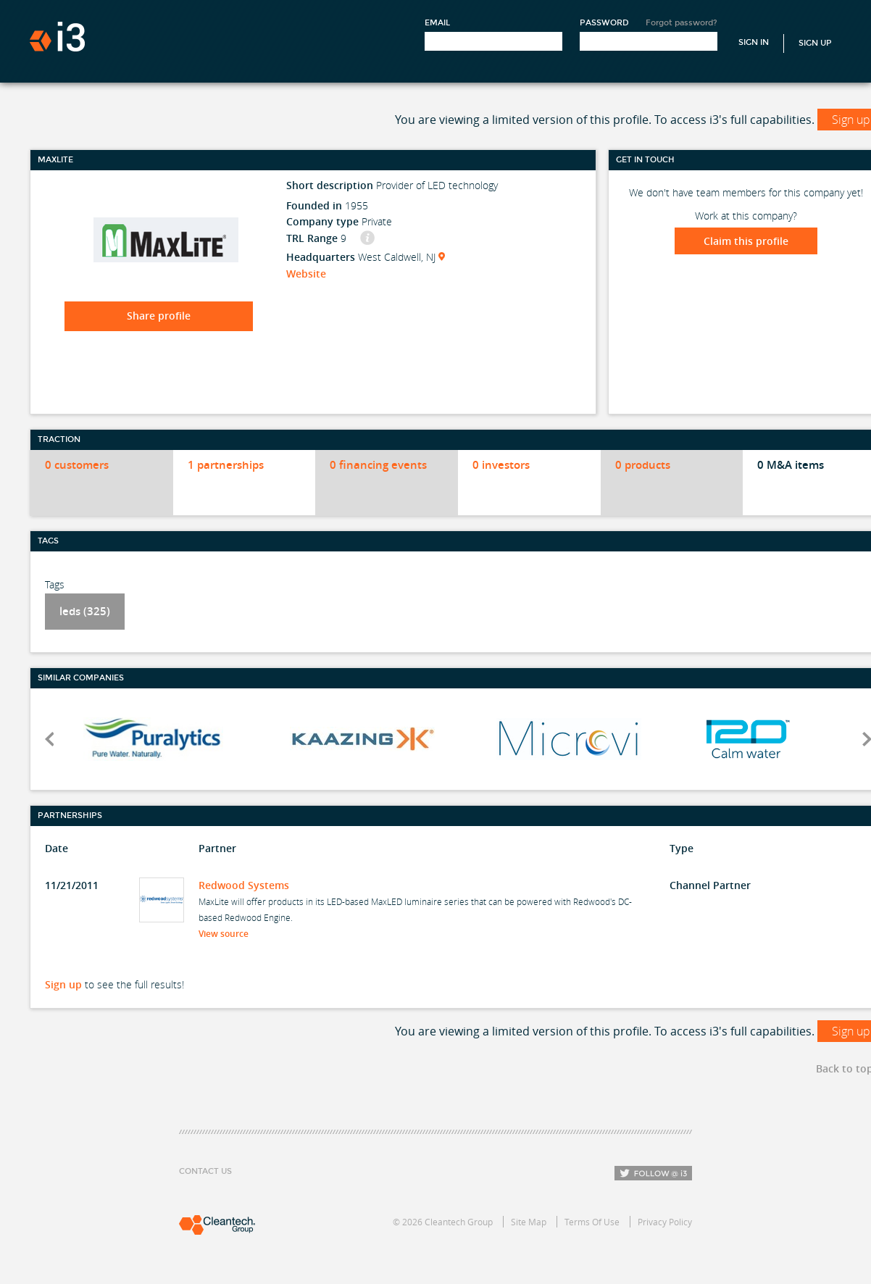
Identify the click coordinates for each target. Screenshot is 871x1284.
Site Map (528, 1221)
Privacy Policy (665, 1221)
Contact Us (205, 1171)
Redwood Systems (244, 885)
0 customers (77, 464)
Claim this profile (746, 241)
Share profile (159, 315)
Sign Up (815, 43)
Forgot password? (681, 23)
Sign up (63, 984)
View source (228, 933)
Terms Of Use (592, 1221)
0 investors (501, 464)
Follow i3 (653, 1173)
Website (306, 273)
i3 (57, 36)
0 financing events (378, 464)
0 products (642, 464)
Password (604, 23)
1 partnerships (226, 464)
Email (437, 23)
